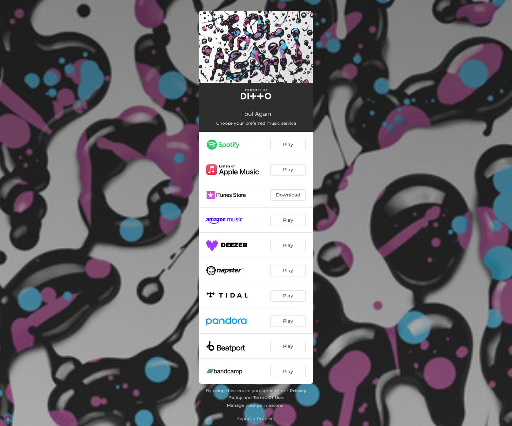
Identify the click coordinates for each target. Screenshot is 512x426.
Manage (235, 405)
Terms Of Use (268, 397)
